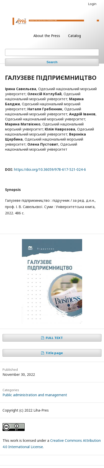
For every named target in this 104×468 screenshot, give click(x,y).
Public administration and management (35, 394)
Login (92, 4)
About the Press (46, 35)
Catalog (74, 35)
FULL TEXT (54, 338)
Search (51, 62)
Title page (54, 353)
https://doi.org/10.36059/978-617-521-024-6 (50, 169)
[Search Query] (52, 52)
